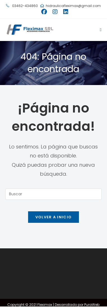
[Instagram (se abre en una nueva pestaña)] (55, 12)
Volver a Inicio (53, 217)
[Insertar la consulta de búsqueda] (53, 194)
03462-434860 (22, 5)
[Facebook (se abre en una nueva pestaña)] (44, 12)
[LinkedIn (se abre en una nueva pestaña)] (64, 12)
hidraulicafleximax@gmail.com (70, 5)
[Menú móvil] (99, 30)
